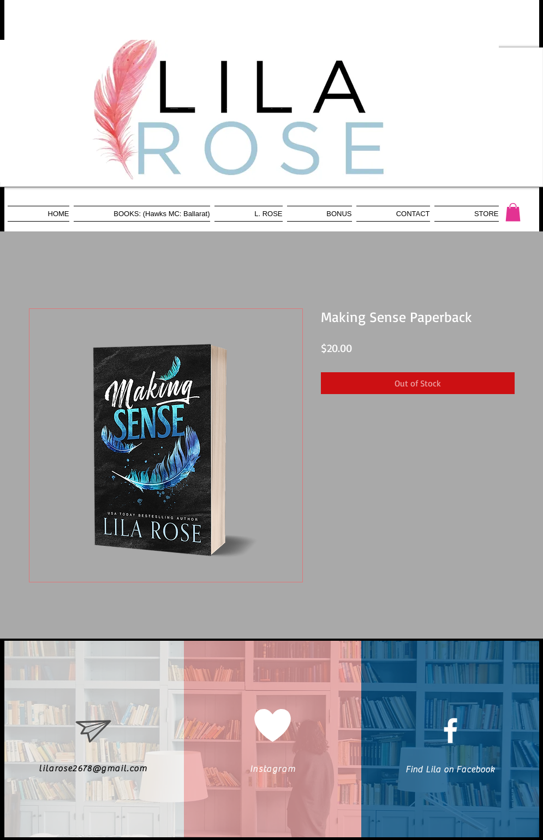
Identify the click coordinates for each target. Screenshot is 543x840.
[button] (513, 212)
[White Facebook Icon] (450, 730)
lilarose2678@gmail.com (93, 768)
